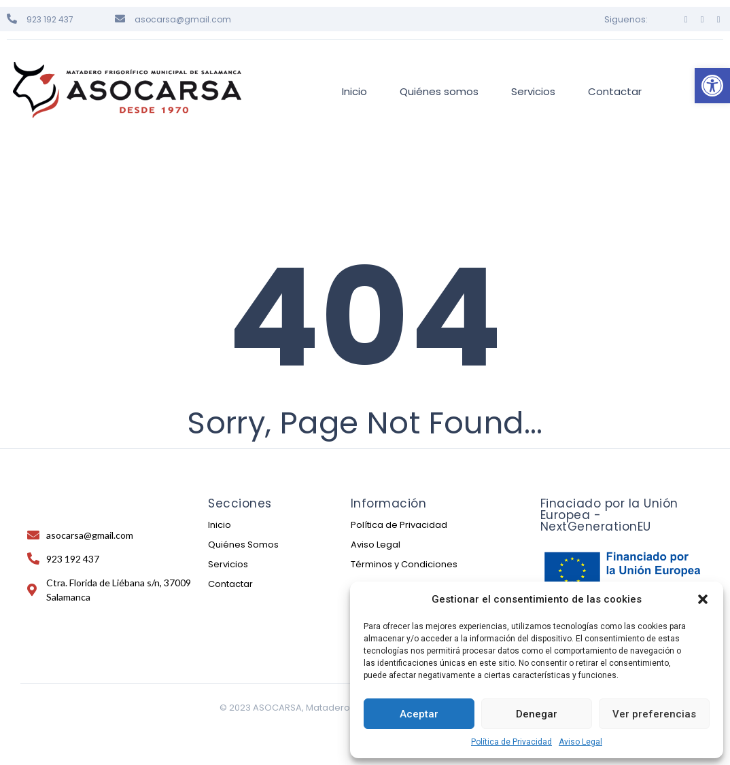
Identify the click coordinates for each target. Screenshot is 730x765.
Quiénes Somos (243, 544)
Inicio (219, 524)
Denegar (536, 714)
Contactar (230, 583)
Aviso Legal (580, 742)
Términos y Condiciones (404, 564)
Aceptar (419, 714)
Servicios (228, 564)
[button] (712, 85)
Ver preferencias (654, 714)
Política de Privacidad (511, 742)
